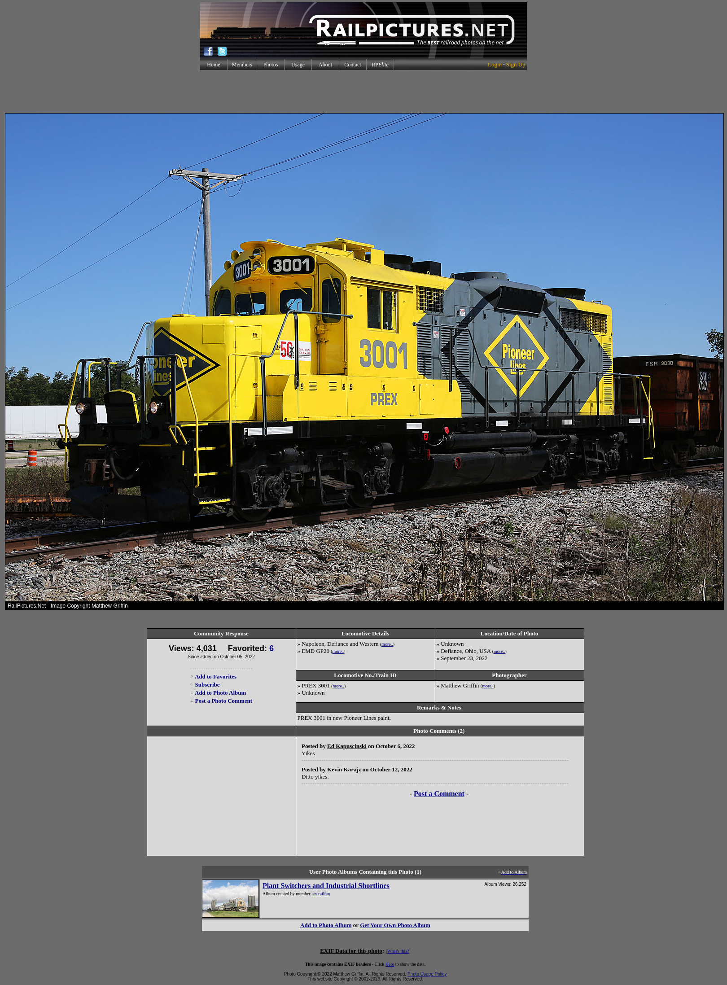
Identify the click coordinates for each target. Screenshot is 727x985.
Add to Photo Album (220, 692)
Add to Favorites (215, 676)
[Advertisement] (363, 91)
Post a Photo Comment (223, 700)
